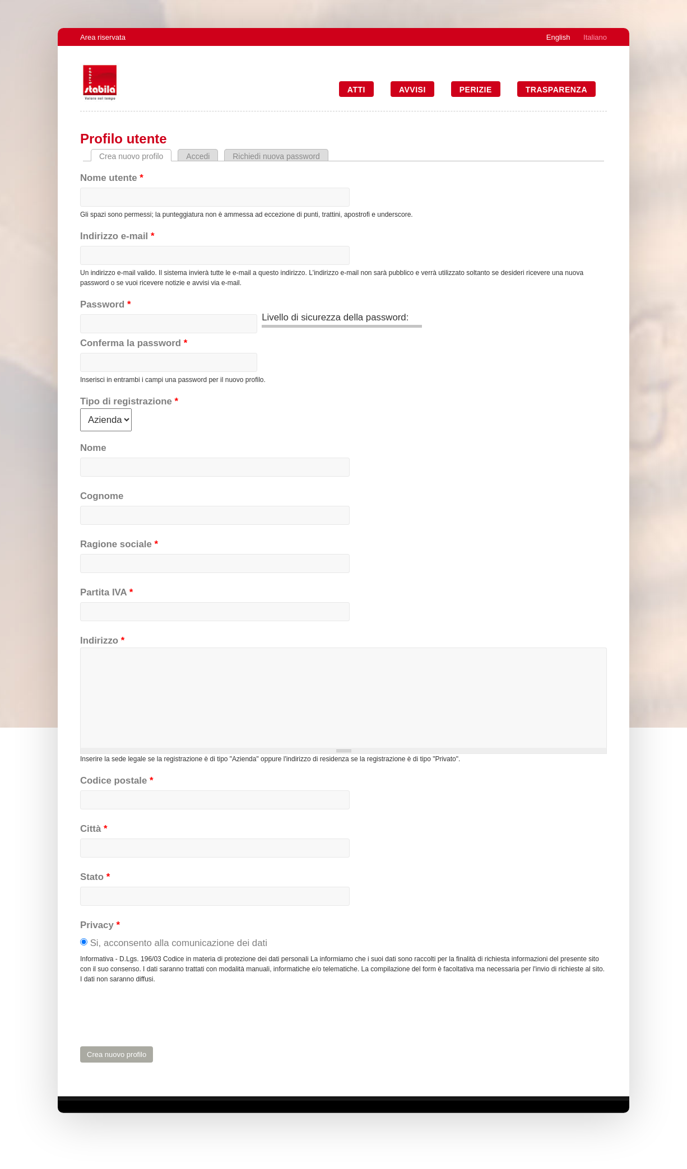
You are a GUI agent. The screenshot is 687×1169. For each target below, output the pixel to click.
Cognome (101, 496)
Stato (95, 877)
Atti (356, 89)
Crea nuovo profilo (135, 156)
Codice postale (117, 780)
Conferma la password (133, 343)
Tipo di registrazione (129, 401)
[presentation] (165, 1015)
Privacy (100, 925)
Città (93, 828)
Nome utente (111, 178)
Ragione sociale (119, 544)
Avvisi (412, 89)
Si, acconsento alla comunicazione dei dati (178, 943)
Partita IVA (106, 592)
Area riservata (103, 37)
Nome (93, 448)
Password (105, 304)
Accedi (198, 156)
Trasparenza (556, 89)
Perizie (475, 89)
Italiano (595, 37)
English (558, 37)
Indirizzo (102, 640)
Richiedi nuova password (276, 156)
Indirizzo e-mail (117, 236)
